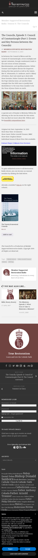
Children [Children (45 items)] (33, 487)
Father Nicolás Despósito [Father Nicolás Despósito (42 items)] (16, 499)
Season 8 (12, 24)
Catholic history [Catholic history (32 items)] (11, 487)
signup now (6, 414)
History (4, 262)
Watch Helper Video (19, 158)
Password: (5, 409)
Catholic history (11, 259)
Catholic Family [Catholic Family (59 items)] (8, 485)
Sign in (19, 185)
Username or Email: (9, 403)
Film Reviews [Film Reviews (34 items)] (5, 504)
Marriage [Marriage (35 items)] (10, 507)
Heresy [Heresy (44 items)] (12, 504)
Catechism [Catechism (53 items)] (31, 480)
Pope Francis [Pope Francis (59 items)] (24, 510)
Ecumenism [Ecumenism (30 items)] (9, 490)
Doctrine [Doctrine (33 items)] (4, 490)
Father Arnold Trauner (24, 259)
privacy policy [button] (25, 520)
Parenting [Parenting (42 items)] (15, 510)
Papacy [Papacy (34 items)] (10, 510)
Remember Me (8, 417)
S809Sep (11, 262)
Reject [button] (10, 549)
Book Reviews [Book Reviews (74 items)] (20, 479)
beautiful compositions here (14, 120)
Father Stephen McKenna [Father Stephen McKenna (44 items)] (25, 502)
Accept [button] (27, 549)
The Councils (23, 24)
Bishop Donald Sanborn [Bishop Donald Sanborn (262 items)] (19, 477)
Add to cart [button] (7, 234)
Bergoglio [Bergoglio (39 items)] (5, 473)
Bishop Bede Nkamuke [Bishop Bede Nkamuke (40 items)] (15, 473)
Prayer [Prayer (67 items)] (33, 510)
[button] (35, 514)
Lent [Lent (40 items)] (6, 507)
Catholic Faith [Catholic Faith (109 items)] (25, 482)
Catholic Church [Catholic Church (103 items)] (10, 482)
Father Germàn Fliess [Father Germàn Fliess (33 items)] (18, 496)
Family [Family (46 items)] (15, 490)
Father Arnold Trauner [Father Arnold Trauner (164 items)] (15, 495)
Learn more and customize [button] (19, 554)
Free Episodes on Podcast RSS (19, 444)
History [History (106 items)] (19, 504)
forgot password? (17, 414)
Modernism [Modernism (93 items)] (19, 507)
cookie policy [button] (8, 530)
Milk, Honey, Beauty (9, 302)
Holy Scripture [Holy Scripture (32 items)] (27, 504)
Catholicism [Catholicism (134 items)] (22, 487)
